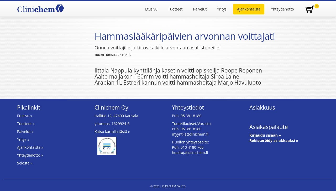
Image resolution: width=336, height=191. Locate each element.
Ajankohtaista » (30, 147)
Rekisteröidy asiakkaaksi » (273, 140)
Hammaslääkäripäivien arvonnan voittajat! (184, 36)
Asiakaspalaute (268, 127)
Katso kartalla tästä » (112, 131)
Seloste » (24, 163)
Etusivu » (24, 115)
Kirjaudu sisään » (265, 135)
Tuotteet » (25, 123)
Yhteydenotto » (30, 155)
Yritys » (23, 139)
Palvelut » (25, 131)
